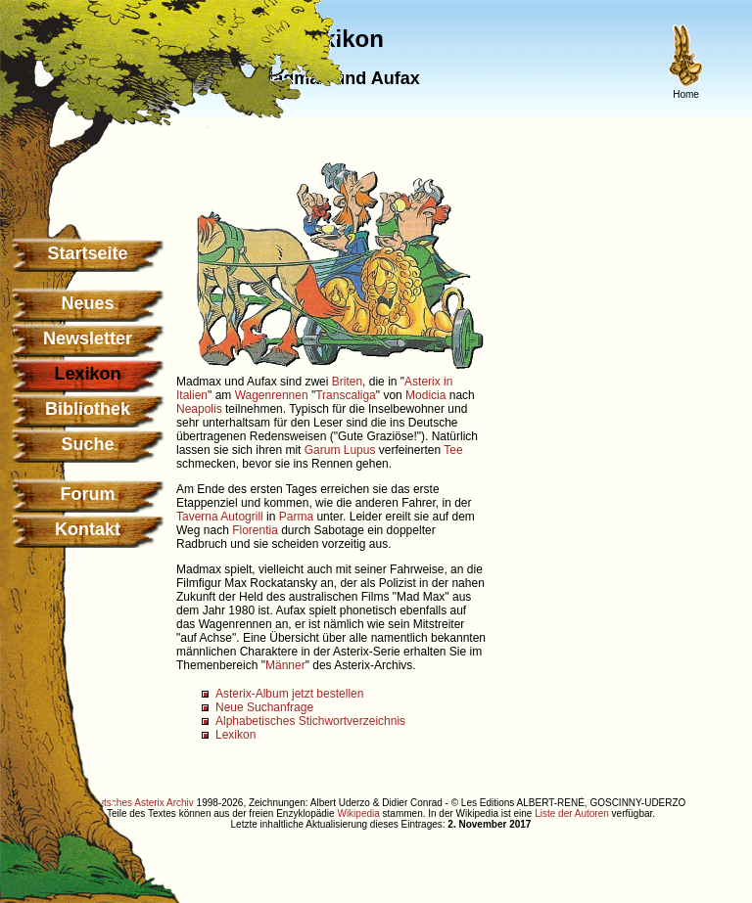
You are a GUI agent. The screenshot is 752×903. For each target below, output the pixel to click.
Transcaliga (345, 395)
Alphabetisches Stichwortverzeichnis (310, 721)
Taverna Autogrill (219, 516)
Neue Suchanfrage (264, 707)
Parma (296, 516)
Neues (87, 303)
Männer (285, 665)
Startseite (87, 253)
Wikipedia (358, 813)
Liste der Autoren (572, 813)
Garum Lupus (340, 450)
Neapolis (199, 409)
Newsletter (87, 338)
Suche (87, 444)
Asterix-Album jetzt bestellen (289, 693)
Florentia (255, 530)
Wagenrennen (271, 395)
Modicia (425, 395)
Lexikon (235, 735)
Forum (88, 494)
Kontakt (87, 529)
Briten (347, 381)
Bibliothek (87, 409)
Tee (453, 450)
